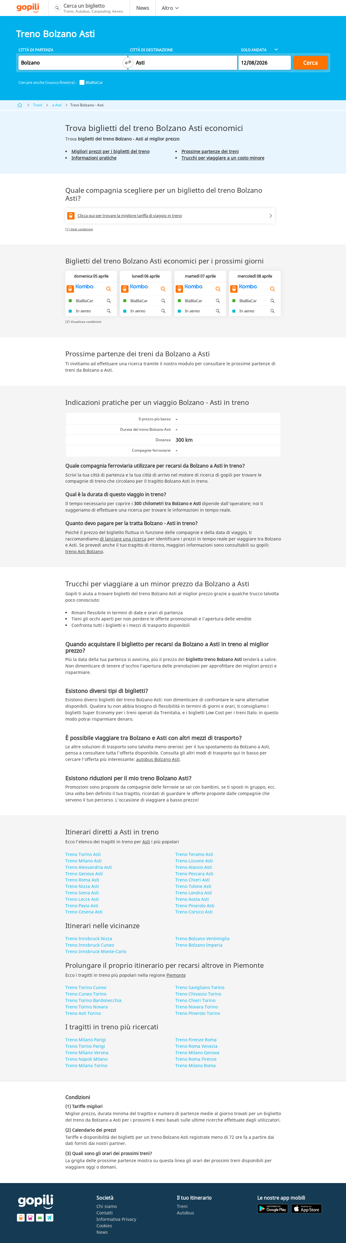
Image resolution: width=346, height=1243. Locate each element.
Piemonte (176, 975)
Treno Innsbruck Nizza (88, 938)
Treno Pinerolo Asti (194, 905)
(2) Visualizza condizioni (83, 321)
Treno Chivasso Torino (198, 994)
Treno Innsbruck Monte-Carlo (95, 951)
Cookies (104, 1226)
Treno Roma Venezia (196, 1046)
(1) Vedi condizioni (79, 229)
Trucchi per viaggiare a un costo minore (222, 158)
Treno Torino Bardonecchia (93, 1000)
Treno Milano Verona (86, 1052)
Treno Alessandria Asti (88, 867)
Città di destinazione (151, 50)
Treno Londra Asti (193, 893)
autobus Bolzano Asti (158, 759)
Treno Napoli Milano (86, 1059)
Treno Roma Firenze (196, 1059)
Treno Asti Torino (83, 1013)
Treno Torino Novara (86, 1007)
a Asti (57, 105)
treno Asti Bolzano (84, 551)
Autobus (185, 1213)
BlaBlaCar (91, 83)
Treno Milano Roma (195, 1065)
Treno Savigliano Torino (199, 987)
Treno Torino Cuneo (85, 987)
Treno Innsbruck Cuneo (89, 945)
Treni (37, 105)
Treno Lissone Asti (194, 861)
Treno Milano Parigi (85, 1040)
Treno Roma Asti (82, 880)
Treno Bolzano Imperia (198, 945)
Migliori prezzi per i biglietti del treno (110, 151)
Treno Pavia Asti (81, 905)
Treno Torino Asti (83, 854)
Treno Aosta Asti (192, 899)
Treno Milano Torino (86, 1065)
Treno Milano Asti (83, 861)
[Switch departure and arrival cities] (127, 62)
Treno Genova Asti (84, 874)
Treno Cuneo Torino (85, 994)
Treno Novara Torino (196, 1007)
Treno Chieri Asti (192, 880)
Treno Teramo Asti (194, 854)
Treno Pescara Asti (194, 874)
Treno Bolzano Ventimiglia (202, 938)
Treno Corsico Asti (194, 912)
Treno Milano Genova (197, 1052)
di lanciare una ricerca (123, 539)
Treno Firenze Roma (196, 1040)
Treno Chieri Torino (195, 1000)
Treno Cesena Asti (84, 912)
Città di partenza (35, 50)
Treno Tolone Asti (193, 886)
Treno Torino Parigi (85, 1046)
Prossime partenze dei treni (210, 151)
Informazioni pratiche (93, 158)
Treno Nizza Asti (82, 886)
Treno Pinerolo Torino (197, 1013)
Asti (146, 842)
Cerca (310, 62)
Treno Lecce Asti (82, 899)
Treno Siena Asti (82, 893)
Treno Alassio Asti (193, 867)
